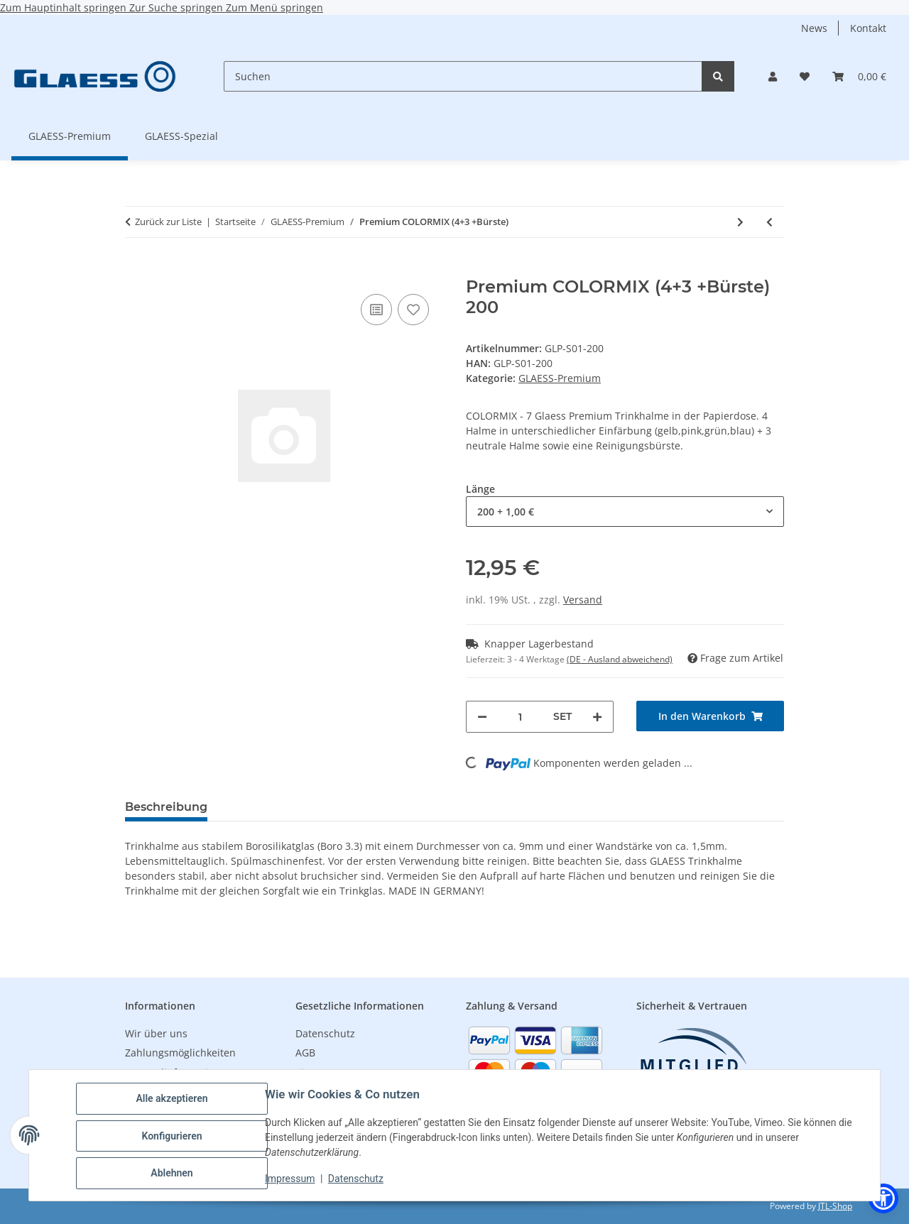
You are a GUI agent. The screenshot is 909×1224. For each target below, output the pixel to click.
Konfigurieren (173, 1136)
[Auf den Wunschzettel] (413, 309)
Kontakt (868, 28)
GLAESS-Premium (559, 378)
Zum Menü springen (274, 7)
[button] (772, 76)
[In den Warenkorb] (136, 269)
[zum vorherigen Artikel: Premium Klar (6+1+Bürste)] (769, 222)
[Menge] (520, 716)
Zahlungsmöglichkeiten (180, 1052)
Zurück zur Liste (168, 221)
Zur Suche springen (177, 7)
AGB (305, 1052)
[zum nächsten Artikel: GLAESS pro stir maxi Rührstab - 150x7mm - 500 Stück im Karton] (740, 222)
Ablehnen (173, 1173)
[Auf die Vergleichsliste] (376, 309)
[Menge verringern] (482, 716)
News (814, 28)
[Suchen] (463, 76)
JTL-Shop (835, 1206)
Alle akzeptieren (173, 1099)
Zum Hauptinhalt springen (64, 7)
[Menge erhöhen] (597, 716)
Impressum (291, 1179)
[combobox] (625, 511)
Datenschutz (357, 1179)
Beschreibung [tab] (166, 807)
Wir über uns (156, 1033)
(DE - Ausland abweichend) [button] (620, 659)
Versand (582, 599)
